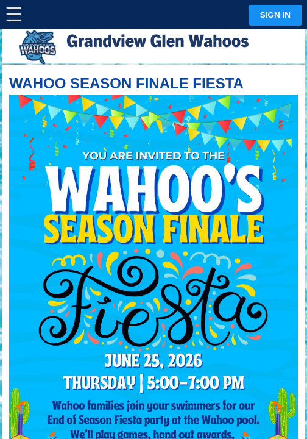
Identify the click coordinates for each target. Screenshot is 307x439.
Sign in (275, 15)
